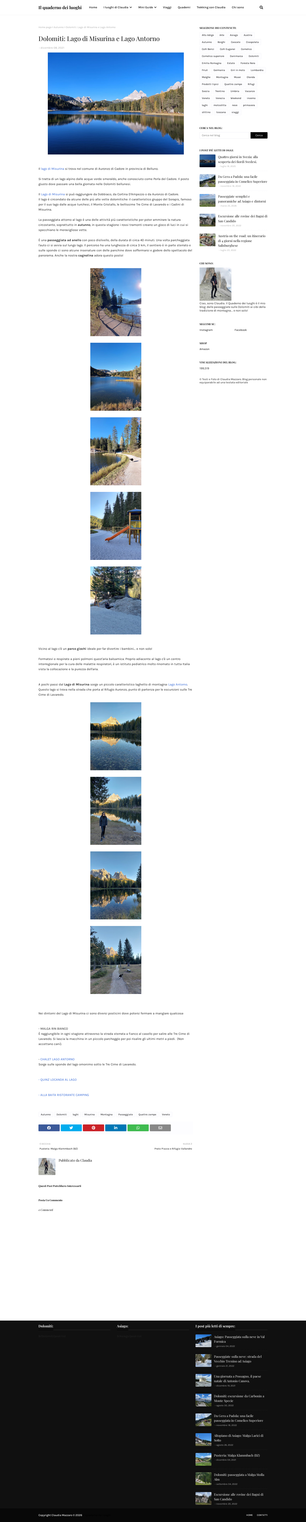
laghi (76, 1114)
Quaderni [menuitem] (184, 7)
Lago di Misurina (53, 194)
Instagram (206, 329)
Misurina (89, 1114)
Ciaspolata (252, 42)
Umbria (235, 91)
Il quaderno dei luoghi (60, 7)
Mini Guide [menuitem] (145, 7)
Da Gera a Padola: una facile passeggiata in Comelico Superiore (242, 179)
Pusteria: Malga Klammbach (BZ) (237, 1455)
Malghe (206, 77)
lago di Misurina (52, 169)
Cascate (235, 42)
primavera (249, 105)
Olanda (251, 77)
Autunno (59, 27)
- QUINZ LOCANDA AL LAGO (58, 1080)
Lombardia (257, 70)
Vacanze (250, 91)
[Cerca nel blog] (225, 135)
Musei (237, 77)
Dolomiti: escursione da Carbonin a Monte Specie (239, 1398)
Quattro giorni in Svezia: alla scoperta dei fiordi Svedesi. (238, 159)
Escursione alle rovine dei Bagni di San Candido (242, 218)
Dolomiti (62, 1114)
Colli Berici (208, 49)
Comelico (246, 49)
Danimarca (236, 56)
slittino (206, 112)
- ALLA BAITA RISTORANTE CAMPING (63, 1095)
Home (249, 1515)
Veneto (166, 1114)
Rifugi (251, 84)
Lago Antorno (177, 684)
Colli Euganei (227, 49)
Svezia (206, 91)
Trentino (220, 91)
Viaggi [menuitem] (167, 7)
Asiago (234, 35)
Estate (231, 63)
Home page (45, 27)
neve (234, 105)
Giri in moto (238, 70)
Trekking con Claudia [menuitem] (211, 7)
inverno (251, 98)
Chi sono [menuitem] (238, 7)
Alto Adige (208, 35)
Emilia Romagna (211, 63)
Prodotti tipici (210, 84)
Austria (248, 35)
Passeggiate (125, 1114)
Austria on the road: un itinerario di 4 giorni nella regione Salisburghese (241, 241)
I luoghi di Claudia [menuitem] (115, 7)
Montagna (107, 1114)
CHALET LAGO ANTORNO (57, 1059)
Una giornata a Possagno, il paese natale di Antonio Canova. (237, 1378)
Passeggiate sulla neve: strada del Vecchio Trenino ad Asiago (238, 1358)
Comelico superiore (213, 56)
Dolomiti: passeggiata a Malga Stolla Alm (239, 1477)
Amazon (205, 349)
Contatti (262, 1515)
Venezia (220, 98)
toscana (221, 112)
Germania (219, 70)
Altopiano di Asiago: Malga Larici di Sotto (238, 1438)
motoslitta (220, 105)
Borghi (221, 42)
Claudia (85, 1160)
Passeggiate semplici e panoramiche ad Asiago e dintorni (242, 198)
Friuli (205, 70)
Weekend (236, 98)
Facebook (241, 329)
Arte (222, 35)
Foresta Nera (248, 63)
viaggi (235, 112)
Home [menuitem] (93, 7)
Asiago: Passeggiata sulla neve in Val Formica (239, 1339)
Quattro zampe (147, 1114)
